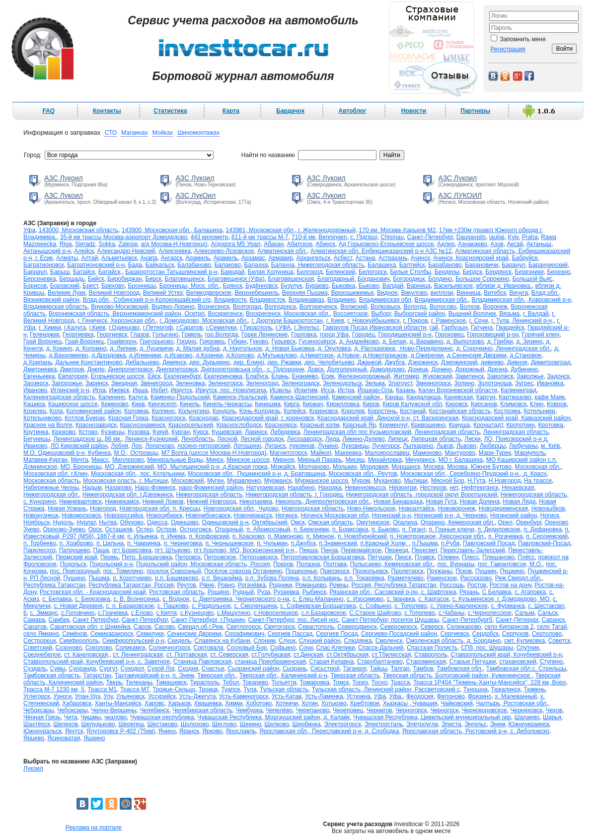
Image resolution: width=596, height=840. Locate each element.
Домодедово (387, 369)
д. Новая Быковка (289, 348)
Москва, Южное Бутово (479, 466)
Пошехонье (301, 571)
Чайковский (456, 703)
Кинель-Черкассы (227, 404)
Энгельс (475, 724)
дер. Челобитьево (329, 362)
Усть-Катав (286, 696)
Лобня (119, 445)
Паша (101, 550)
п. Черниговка (183, 543)
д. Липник (123, 348)
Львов (445, 445)
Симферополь (79, 640)
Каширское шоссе (73, 404)
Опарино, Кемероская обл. (458, 522)
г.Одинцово (124, 327)
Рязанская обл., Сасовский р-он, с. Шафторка (392, 591)
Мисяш (355, 459)
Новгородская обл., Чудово (241, 508)
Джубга (395, 362)
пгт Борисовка (131, 550)
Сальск (548, 612)
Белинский (340, 271)
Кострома (507, 411)
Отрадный (229, 529)
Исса (327, 390)
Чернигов (379, 710)
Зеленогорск (225, 383)
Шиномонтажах (198, 132)
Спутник (528, 647)
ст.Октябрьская (347, 654)
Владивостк (230, 299)
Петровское (220, 557)
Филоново (450, 696)
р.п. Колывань (321, 578)
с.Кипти (166, 612)
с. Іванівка (401, 598)
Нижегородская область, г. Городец (294, 494)
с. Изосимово (365, 598)
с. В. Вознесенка (136, 598)
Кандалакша (423, 397)
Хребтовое (364, 703)
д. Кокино (59, 348)
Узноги (62, 696)
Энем (497, 724)
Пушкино (512, 571)
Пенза (329, 550)
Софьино (283, 647)
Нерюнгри (402, 487)
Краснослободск (239, 424)
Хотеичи (286, 703)
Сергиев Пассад (290, 633)
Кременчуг (393, 424)
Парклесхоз (39, 550)
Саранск (553, 619)
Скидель (179, 640)
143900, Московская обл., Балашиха (172, 230)
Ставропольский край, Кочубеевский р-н (506, 654)
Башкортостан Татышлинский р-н (171, 271)
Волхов (470, 306)
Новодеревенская (503, 508)
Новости (413, 110)
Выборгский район (419, 313)
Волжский (353, 306)
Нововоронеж (456, 508)
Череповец (348, 710)
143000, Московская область (78, 230)
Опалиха (405, 522)
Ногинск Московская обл (334, 515)
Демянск (174, 362)
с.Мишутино (233, 612)
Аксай (515, 244)
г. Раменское (448, 320)
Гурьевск (283, 341)
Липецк (398, 438)
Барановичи (481, 264)
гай (434, 327)
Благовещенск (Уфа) (236, 278)
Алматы (67, 257)
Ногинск (286, 515)
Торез (360, 682)
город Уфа (334, 334)
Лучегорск (386, 445)
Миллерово (128, 459)
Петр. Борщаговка (147, 557)
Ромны (338, 585)
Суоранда (82, 668)
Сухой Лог (161, 668)
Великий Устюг (163, 292)
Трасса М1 (102, 689)
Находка (330, 487)
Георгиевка (78, 334)
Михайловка (385, 459)
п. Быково (385, 529)
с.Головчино (77, 612)
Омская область (330, 522)
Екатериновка (223, 376)
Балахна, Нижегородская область (318, 264)
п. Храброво (76, 543)
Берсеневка (39, 278)
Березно (558, 271)
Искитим (305, 390)
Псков (463, 571)
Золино (464, 383)
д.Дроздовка (108, 355)
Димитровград (551, 362)
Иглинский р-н (69, 390)
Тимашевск (171, 682)
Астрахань (392, 257)
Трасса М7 (134, 689)
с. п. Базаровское (130, 605)
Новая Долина (480, 501)
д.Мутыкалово (277, 355)
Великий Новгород (114, 292)
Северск (431, 626)
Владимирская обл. (441, 299)
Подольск (73, 564)
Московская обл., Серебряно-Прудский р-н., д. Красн (473, 473)
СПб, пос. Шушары (487, 647)
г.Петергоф (158, 327)
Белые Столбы (410, 271)
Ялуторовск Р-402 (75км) (120, 731)
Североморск (398, 626)
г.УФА (283, 327)
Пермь (109, 557)
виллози (442, 292)
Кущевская (226, 431)
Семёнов (74, 633)
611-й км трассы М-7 (259, 237)
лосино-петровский (203, 445)
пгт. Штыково (173, 550)
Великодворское (208, 292)
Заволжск (500, 376)
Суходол (132, 668)
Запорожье (67, 383)
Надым (91, 487)
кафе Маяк (549, 397)
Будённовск (261, 285)
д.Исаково (178, 355)
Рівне (206, 585)
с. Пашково (173, 605)
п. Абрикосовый (268, 529)
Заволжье (530, 376)
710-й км (303, 237)
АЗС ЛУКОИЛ (460, 195)
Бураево (316, 285)
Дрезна (498, 369)
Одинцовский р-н (225, 522)
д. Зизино (529, 341)
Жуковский (437, 376)
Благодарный (335, 278)
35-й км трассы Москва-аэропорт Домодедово (123, 237)
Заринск (96, 383)
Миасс (100, 459)
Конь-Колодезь (260, 411)
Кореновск (323, 411)
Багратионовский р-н (96, 264)
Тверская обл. (216, 675)
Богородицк (409, 278)
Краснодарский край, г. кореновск (268, 418)
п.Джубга (303, 543)
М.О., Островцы (136, 452)
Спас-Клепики (335, 647)
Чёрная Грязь (42, 717)
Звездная (124, 383)
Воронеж (495, 306)
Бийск (96, 278)
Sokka (106, 244)
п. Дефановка (542, 529)
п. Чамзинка (143, 543)
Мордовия (374, 466)
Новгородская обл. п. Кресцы (160, 508)
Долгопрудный (347, 369)
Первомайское (361, 550)
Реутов (186, 585)
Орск (95, 529)
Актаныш (538, 244)
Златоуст (400, 383)
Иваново (35, 390)
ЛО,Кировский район (78, 445)
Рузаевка (286, 591)
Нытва (108, 522)
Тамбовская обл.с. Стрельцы (526, 668)
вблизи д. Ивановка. (504, 285)
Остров (166, 529)
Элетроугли (422, 724)
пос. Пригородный (75, 571)
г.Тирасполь (256, 327)
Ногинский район (513, 515)
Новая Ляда (519, 501)
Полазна (308, 564)
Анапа (148, 257)
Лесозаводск (304, 438)
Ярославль (240, 731)
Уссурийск (162, 696)
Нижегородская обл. (51, 494)
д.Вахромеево (68, 355)
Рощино (218, 591)
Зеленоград (262, 383)
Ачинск (420, 257)
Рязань (469, 591)
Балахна (256, 264)
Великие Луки (66, 292)
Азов (496, 244)
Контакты (107, 110)
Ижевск (119, 390)
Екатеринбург (182, 376)
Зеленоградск (300, 383)
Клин (536, 404)
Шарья (552, 717)
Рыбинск (314, 591)
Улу (108, 696)
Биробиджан (124, 278)
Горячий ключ (541, 334)
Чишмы (90, 717)
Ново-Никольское (371, 508)
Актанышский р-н (47, 251)
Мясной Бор (447, 480)
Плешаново (498, 557)
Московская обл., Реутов (363, 473)
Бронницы (142, 285)
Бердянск (498, 271)
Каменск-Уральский (240, 397)
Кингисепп (162, 404)
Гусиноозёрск (317, 341)
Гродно (186, 341)
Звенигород (156, 383)
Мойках (162, 132)
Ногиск (549, 515)
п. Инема (172, 536)
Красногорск (168, 418)
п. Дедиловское (499, 529)
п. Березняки (311, 529)
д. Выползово (465, 341)
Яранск (189, 731)
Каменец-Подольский (180, 397)
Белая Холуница (271, 271)
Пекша (308, 550)
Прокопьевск (370, 571)
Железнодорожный (363, 376)
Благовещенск (184, 278)
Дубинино (524, 369)
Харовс (154, 703)
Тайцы (378, 668)
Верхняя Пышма (305, 292)
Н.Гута (476, 480)
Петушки (379, 557)
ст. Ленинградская (138, 654)
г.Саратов (189, 327)
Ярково (212, 731)
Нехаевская (518, 487)
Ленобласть (197, 438)
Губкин (237, 341)
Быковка (343, 285)
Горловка (303, 334)
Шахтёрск (36, 724)
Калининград (518, 390)
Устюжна (358, 696)
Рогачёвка (252, 585)
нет (453, 487)
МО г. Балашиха (461, 459)
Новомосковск (81, 515)
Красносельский (190, 424)
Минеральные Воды (175, 459)
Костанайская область (460, 411)
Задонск (558, 376)
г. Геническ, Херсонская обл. (116, 320)
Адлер (445, 244)
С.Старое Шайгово (375, 612)
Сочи (306, 647)
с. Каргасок (433, 598)
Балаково (228, 264)
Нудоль (63, 522)
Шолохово (195, 724)
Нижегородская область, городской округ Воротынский (421, 494)
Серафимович (245, 633)
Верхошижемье (352, 292)
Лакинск (256, 431)
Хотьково (334, 703)
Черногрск (444, 710)
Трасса (400, 682)
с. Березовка (92, 598)
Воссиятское (350, 313)
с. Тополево (410, 605)
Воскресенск (225, 313)
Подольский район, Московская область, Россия (203, 564)
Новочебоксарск (208, 515)
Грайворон (122, 341)
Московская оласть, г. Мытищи (125, 480)
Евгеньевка (39, 376)
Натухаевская (265, 487)
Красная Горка (128, 418)
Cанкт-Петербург (430, 237)
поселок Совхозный (174, 571)
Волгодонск (280, 306)
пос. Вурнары (455, 564)
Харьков (179, 703)
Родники (280, 585)
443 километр (209, 237)
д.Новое (348, 355)
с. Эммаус (44, 612)
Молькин (345, 466)
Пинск (403, 557)
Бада (135, 264)
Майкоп (320, 452)
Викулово (414, 292)
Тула (249, 689)
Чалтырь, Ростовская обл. (512, 703)
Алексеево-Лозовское (224, 251)
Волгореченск (318, 306)
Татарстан (97, 675)
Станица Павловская (202, 661)
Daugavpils (471, 237)
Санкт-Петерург (517, 619)
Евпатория (72, 376)
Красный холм (319, 424)
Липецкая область (436, 438)
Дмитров (72, 369)
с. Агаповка (530, 591)
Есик (327, 376)
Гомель (192, 334)
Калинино (111, 397)
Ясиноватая (63, 738)
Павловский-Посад (544, 543)
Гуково (259, 341)
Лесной (227, 438)
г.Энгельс (306, 327)
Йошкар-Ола (375, 390)
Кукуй (160, 431)
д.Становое (525, 355)
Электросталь (384, 724)
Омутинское (372, 522)
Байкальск (160, 264)
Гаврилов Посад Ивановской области (374, 327)
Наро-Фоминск (155, 487)
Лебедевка (285, 431)
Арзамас (253, 257)
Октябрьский (269, 522)
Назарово (118, 487)
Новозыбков (548, 508)
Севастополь (316, 626)
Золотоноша (495, 383)
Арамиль (226, 257)
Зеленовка (190, 383)
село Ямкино (41, 633)
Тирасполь (205, 682)
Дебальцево (142, 362)
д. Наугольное (242, 348)
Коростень (382, 411)
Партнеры (475, 110)
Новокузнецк (41, 515)
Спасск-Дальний (380, 647)
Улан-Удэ (87, 696)
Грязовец (212, 341)
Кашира (34, 404)
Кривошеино (428, 424)
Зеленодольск (342, 383)
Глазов (140, 334)
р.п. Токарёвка (364, 578)
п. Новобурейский (362, 536)
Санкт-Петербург (145, 619)
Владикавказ (306, 299)
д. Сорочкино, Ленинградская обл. (503, 348)
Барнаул (35, 271)
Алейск (84, 251)
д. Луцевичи (156, 348)
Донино (441, 369)
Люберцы (493, 445)
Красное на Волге (47, 424)
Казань (405, 390)
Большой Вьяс (533, 278)
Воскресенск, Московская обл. (288, 313)
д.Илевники (145, 355)
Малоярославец (387, 452)
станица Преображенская (270, 661)
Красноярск (281, 424)
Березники (529, 271)
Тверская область (355, 675)
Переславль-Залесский (473, 550)
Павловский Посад (489, 543)
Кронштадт (488, 424)
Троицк (208, 689)
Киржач (312, 404)
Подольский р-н (111, 564)
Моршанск (405, 466)
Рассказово (476, 578)
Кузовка (138, 431)
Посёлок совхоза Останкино (243, 571)
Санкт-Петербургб (467, 619)
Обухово (132, 522)
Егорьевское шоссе (118, 376)
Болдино (440, 278)
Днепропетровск (130, 369)
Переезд (396, 550)
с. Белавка (57, 598)
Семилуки (149, 633)
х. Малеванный (516, 696)
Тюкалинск (506, 689)
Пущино (74, 578)
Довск (315, 369)
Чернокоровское (484, 710)
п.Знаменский (338, 543)
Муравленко (244, 480)
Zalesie (128, 244)
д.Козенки (209, 355)
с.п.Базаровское (323, 612)
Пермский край (76, 557)
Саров (142, 626)
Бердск (472, 271)
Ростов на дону (510, 585)
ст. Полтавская (186, 654)
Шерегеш (131, 724)
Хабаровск (76, 703)
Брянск (232, 285)
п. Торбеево (39, 543)
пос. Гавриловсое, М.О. (510, 564)
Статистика (170, 110)
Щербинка (307, 724)
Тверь (114, 682)
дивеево (492, 362)
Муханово (387, 480)
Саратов (35, 626)
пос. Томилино (123, 571)
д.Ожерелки (427, 355)
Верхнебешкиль (256, 292)
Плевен (448, 557)
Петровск (188, 557)
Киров (371, 404)
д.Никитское (317, 355)
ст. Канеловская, (86, 654)
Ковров (557, 404)
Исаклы (280, 390)
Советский (37, 647)
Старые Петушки (472, 661)
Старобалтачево (380, 661)
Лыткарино (418, 445)
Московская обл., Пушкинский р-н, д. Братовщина (256, 473)
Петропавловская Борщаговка (322, 557)
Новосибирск (164, 515)
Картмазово (515, 397)
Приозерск (335, 571)
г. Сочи (478, 320)
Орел (505, 522)
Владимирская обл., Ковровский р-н (521, 299)
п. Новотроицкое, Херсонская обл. (437, 536)
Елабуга (256, 376)
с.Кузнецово (197, 612)
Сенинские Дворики (194, 633)
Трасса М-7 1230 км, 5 (53, 689)
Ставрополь (430, 654)
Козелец (34, 411)
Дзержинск (423, 362)
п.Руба (450, 543)
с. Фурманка (507, 605)
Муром (361, 480)
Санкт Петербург (95, 619)
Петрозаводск (258, 557)
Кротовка (550, 424)
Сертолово (547, 633)
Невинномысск (365, 487)
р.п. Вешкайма (222, 578)
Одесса (157, 522)
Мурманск (278, 480)
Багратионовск (43, 264)
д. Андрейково (359, 341)
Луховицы (355, 445)
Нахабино (301, 487)
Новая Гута (441, 501)
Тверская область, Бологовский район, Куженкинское (457, 675)
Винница (468, 292)
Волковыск (385, 306)
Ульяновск (130, 696)
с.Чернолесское (490, 612)
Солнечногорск (169, 647)
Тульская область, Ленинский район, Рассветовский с (386, 689)
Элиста (451, 724)
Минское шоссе (247, 459)
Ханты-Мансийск (118, 703)
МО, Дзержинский (129, 466)
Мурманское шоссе (321, 480)
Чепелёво (279, 710)
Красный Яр (359, 424)
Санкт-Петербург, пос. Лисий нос (293, 619)
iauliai (497, 237)
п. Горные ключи (451, 529)
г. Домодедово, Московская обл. (203, 320)
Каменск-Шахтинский (299, 397)
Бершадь (71, 278)
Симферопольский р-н (133, 640)
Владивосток (268, 299)
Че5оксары (38, 710)
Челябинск (154, 710)
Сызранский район (253, 668)
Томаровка (314, 682)
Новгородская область (313, 508)
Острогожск (196, 529)
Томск (341, 682)
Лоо (137, 445)
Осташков (119, 529)
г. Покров (415, 320)
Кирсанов (484, 404)
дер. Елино (248, 362)
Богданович (374, 278)
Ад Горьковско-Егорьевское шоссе (386, 244)
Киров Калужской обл (412, 404)
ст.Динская (308, 654)
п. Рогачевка (505, 536)
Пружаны (439, 571)
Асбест (343, 257)
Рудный (243, 591)
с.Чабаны (452, 612)
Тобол (231, 682)
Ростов (477, 585)
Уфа (29, 230)
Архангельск (313, 257)
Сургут (108, 668)
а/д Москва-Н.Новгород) (174, 244)
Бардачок (290, 110)
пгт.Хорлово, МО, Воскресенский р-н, (245, 550)
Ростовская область (176, 591)
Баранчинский (548, 264)
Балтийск (412, 264)
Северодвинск (356, 626)
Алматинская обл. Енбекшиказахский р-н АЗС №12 (381, 251)
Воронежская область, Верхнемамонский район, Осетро (127, 313)
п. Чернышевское (229, 543)
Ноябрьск (36, 522)
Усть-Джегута (197, 696)
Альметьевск (119, 257)
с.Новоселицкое (276, 612)
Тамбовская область (51, 675)
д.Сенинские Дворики (477, 355)
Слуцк (287, 640)
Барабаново (444, 264)
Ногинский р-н (391, 515)
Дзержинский (459, 362)
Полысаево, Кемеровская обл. (392, 564)
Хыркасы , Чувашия (410, 703)
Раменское (442, 578)
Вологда (414, 306)
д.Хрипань (37, 362)
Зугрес (524, 383)
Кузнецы (112, 431)
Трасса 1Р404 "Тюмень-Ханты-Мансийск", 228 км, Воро (489, 682)
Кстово (88, 431)
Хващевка (208, 703)
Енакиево (305, 376)
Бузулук (291, 285)
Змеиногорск (433, 383)
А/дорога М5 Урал (235, 244)
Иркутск (181, 390)
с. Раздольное (211, 605)
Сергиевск (455, 633)
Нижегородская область (209, 494)
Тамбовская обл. (460, 668)
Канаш (394, 397)
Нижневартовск (80, 501)
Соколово (98, 647)
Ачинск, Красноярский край (471, 257)
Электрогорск (342, 724)
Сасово (164, 626)
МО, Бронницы (81, 466)
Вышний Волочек (472, 313)
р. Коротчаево (132, 578)
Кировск (457, 404)
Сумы (58, 668)
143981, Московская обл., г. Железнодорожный (290, 230)
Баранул (513, 264)
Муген (215, 480)
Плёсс (526, 557)
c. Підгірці (363, 237)
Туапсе (230, 689)
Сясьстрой (325, 668)
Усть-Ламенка (324, 696)
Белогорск (373, 271)
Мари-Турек (495, 452)
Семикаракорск (111, 633)
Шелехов (65, 724)
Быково (369, 285)
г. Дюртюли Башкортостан (287, 320)
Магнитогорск (288, 452)
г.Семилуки (221, 327)
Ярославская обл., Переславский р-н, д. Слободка (329, 731)
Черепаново (312, 710)
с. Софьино (375, 605)
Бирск (154, 278)
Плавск (425, 557)
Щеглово (224, 724)
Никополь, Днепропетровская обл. (323, 501)
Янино (167, 731)
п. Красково (248, 536)
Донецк (418, 369)
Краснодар (204, 418)
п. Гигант (413, 529)
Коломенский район (93, 411)
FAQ (49, 110)
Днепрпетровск (177, 369)
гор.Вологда (221, 334)
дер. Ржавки (284, 362)
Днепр (96, 369)
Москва (434, 466)
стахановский (517, 661)
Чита (70, 717)
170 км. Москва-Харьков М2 (397, 230)
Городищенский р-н (404, 334)
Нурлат (85, 522)
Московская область (51, 480)
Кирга (291, 404)
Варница (419, 285)
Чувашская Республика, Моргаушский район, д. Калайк (273, 717)
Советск (559, 640)
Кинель (190, 404)
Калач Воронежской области (457, 390)
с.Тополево (419, 612)
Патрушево (74, 550)
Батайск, (110, 271)
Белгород (309, 271)
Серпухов (515, 633)
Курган (180, 431)
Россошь (452, 585)
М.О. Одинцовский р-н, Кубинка (67, 452)
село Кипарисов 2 (509, 626)
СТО (111, 132)
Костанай (413, 411)
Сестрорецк (39, 640)
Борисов (35, 285)
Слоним (264, 640)
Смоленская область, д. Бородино (453, 640)
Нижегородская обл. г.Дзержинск (127, 494)
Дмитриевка (40, 369)
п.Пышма (425, 543)
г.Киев (97, 327)
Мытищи (416, 480)
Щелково (276, 724)
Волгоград (247, 306)
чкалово (115, 717)
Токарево (255, 682)
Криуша (459, 424)
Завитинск (469, 376)
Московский (187, 480)
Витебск (495, 292)
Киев (138, 404)
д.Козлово (240, 355)
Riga (66, 244)
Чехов (554, 710)
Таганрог (354, 668)
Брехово (112, 285)
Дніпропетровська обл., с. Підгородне (252, 369)
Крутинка (36, 431)
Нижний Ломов (163, 501)
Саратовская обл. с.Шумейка (90, 626)
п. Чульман (272, 543)
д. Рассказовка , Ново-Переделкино (403, 348)
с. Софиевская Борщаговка (318, 605)
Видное (387, 292)
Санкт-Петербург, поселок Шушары (390, 619)
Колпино (163, 411)
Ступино (551, 661)
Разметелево (405, 578)
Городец (363, 334)
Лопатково (159, 445)
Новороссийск (123, 515)
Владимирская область (55, 306)
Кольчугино (193, 411)
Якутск (74, 731)
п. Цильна (110, 543)
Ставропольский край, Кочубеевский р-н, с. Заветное (96, 661)
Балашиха (382, 264)
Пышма (99, 578)
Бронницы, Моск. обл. (189, 285)
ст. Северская (229, 654)
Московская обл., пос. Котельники (138, 473)
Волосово (443, 306)
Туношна (475, 689)
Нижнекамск (122, 501)
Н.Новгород (505, 480)
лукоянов (301, 445)
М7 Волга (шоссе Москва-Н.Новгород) (213, 452)
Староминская (426, 661)
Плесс (470, 557)
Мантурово (460, 452)
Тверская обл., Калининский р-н (283, 675)
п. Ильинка (142, 536)
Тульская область (284, 689)
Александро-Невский (126, 251)
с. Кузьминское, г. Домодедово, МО (501, 598)
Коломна (136, 411)
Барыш (60, 271)
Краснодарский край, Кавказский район (516, 418)
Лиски (472, 438)
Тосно (379, 682)
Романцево (311, 585)
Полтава (335, 564)
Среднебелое (42, 654)
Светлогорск (243, 626)
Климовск (513, 404)
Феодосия (420, 696)
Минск (215, 459)
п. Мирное (320, 536)
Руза (263, 591)
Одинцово (185, 522)
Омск (298, 522)
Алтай (89, 257)
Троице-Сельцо (173, 689)
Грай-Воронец (84, 341)
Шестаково (162, 724)
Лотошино (247, 445)
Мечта (79, 459)
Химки (233, 703)
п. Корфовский (209, 536)
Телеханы (139, 682)
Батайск (84, 271)
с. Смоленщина (255, 605)
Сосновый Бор (246, 647)
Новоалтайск (417, 508)
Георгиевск (112, 334)
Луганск (275, 445)
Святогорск (279, 626)
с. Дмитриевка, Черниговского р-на (241, 598)
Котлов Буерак (85, 418)
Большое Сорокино (482, 278)
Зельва (375, 383)
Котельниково (42, 418)
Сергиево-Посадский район (399, 633)
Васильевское (453, 285)
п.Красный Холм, (384, 543)
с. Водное (175, 598)
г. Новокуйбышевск (374, 320)
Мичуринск (420, 459)
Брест (90, 285)
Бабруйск (525, 257)
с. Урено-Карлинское (458, 605)
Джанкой (369, 362)
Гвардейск (510, 327)
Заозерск (35, 383)
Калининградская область (59, 397)
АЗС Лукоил (63, 178)
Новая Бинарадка (398, 501)
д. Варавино (426, 341)
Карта (231, 110)
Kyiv (513, 237)
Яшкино (94, 738)
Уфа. (396, 696)
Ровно (226, 585)
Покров (283, 564)
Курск (201, 431)
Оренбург (528, 522)
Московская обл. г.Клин (55, 473)
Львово (466, 445)
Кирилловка (342, 404)
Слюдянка (358, 640)
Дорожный (469, 369)
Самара (34, 619)
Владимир (341, 299)
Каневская (458, 397)
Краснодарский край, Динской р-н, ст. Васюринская (387, 418)
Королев (353, 411)
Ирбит (159, 390)
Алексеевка (174, 251)
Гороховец (449, 334)
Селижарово (464, 626)
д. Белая (394, 341)
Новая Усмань (67, 508)
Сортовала (208, 647)
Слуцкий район (320, 640)
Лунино (328, 445)
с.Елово (142, 612)
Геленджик (44, 334)
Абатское (299, 244)
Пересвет (424, 550)
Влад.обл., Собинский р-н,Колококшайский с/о (147, 299)
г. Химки (50, 327)
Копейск (295, 411)
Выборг (381, 313)
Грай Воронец (42, 341)
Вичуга (518, 292)
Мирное (283, 459)
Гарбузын (455, 327)
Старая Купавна (331, 661)
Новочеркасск (253, 515)
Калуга (138, 397)
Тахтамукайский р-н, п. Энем (154, 675)
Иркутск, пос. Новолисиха (231, 390)
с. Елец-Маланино (318, 598)
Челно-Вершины (114, 710)
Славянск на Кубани (222, 640)
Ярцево (33, 738)
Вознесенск (213, 306)
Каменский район (356, 397)
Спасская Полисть (432, 647)
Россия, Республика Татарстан (394, 585)
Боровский (64, 285)
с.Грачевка (113, 612)
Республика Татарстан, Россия (131, 585)
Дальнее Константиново (88, 362)
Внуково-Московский (119, 306)
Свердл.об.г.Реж (201, 626)
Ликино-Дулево (364, 438)
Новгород (103, 508)
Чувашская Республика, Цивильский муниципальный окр (432, 717)
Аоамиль (197, 257)
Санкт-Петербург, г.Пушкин (207, 619)
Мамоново (427, 452)
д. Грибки (500, 341)
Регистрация (507, 49)
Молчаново (313, 466)
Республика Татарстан (54, 585)
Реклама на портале (94, 827)
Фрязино (480, 696)
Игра (98, 390)
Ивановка (550, 383)
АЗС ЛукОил (195, 195)
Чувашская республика (162, 717)
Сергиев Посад (337, 633)
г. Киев (335, 320)
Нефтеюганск (480, 487)
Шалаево (526, 717)
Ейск (154, 376)
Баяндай (232, 271)
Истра (346, 390)
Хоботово (259, 703)
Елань (280, 376)
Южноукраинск (529, 724)
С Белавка (496, 591)
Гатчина (482, 327)
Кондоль (224, 411)
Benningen (332, 237)
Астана (365, 257)
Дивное (517, 362)
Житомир (406, 376)
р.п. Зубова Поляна (272, 578)
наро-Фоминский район (211, 487)
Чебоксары (72, 710)
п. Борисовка (350, 529)
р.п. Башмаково (176, 578)
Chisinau (392, 237)
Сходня (188, 668)
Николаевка (255, 501)
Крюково (63, 431)
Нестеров (433, 487)
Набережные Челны (51, 487)
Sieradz (85, 244)
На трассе (538, 480)
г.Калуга (75, 327)
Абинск (325, 244)
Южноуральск (42, 731)
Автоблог (353, 110)
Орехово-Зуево (64, 529)
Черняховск (527, 710)
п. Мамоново (285, 536)
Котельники (539, 411)
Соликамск (130, 647)
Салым (524, 612)
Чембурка (248, 710)
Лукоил (33, 768)
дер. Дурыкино (209, 362)
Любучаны (523, 445)
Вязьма (509, 313)
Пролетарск (407, 571)
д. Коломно (90, 348)
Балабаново (194, 264)
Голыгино (165, 334)
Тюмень (534, 689)
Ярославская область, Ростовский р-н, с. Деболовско (475, 731)
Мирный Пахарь (320, 459)
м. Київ (550, 445)
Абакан (274, 244)
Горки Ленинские (264, 334)
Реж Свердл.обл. (518, 578)
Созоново (69, 647)
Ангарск (171, 257)
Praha (530, 237)
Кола (56, 411)
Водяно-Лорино (172, 306)
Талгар (400, 668)
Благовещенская (291, 278)
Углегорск (36, 696)
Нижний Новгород (211, 501)
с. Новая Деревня (78, 605)
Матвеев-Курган (45, 459)
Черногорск (411, 710)
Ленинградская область (447, 431)
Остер (144, 529)
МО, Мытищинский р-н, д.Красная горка (212, 466)
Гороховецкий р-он (493, 334)
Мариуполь (530, 452)
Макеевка (348, 452)
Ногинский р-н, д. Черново (450, 515)
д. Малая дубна (198, 348)
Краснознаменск (142, 424)
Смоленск (389, 640)
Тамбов (423, 668)
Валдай (392, 285)
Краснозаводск (96, 424)
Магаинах (134, 132)
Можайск (283, 466)
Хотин (309, 703)
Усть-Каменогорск (243, 696)
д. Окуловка (334, 348)
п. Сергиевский (547, 536)
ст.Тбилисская (391, 654)
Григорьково (156, 341)
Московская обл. (538, 466)
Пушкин (486, 571)
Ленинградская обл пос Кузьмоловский (357, 431)
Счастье (213, 668)
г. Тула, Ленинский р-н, (522, 320)
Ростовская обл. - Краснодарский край (93, 591)
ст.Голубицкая (270, 654)
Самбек (58, 619)
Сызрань (295, 668)
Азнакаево (472, 244)
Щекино (250, 724)
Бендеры (447, 271)
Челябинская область (202, 710)
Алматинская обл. (282, 251)
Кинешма (268, 404)
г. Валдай (536, 313)
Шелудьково (98, 724)
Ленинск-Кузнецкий (151, 438)
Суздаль (35, 668)
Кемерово (114, 404)
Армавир (280, 257)
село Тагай (552, 626)
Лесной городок (262, 438)
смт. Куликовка (524, 640)
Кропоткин (520, 424)
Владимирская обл (385, 299)
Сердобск (485, 633)
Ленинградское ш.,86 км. (87, 438)
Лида (332, 438)
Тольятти (283, 682)
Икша (140, 390)
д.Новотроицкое (385, 355)
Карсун (486, 397)
